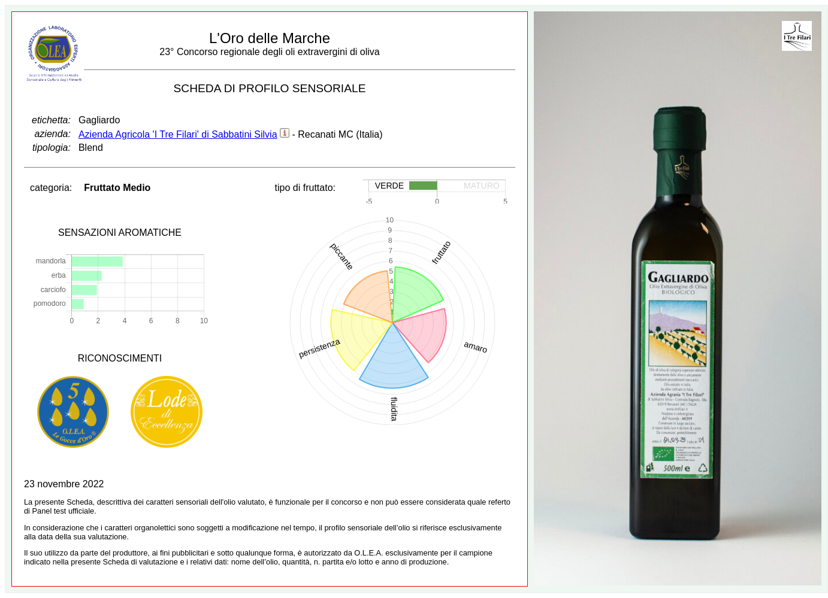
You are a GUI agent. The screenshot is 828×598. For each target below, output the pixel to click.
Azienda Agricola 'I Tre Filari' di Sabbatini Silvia (177, 134)
